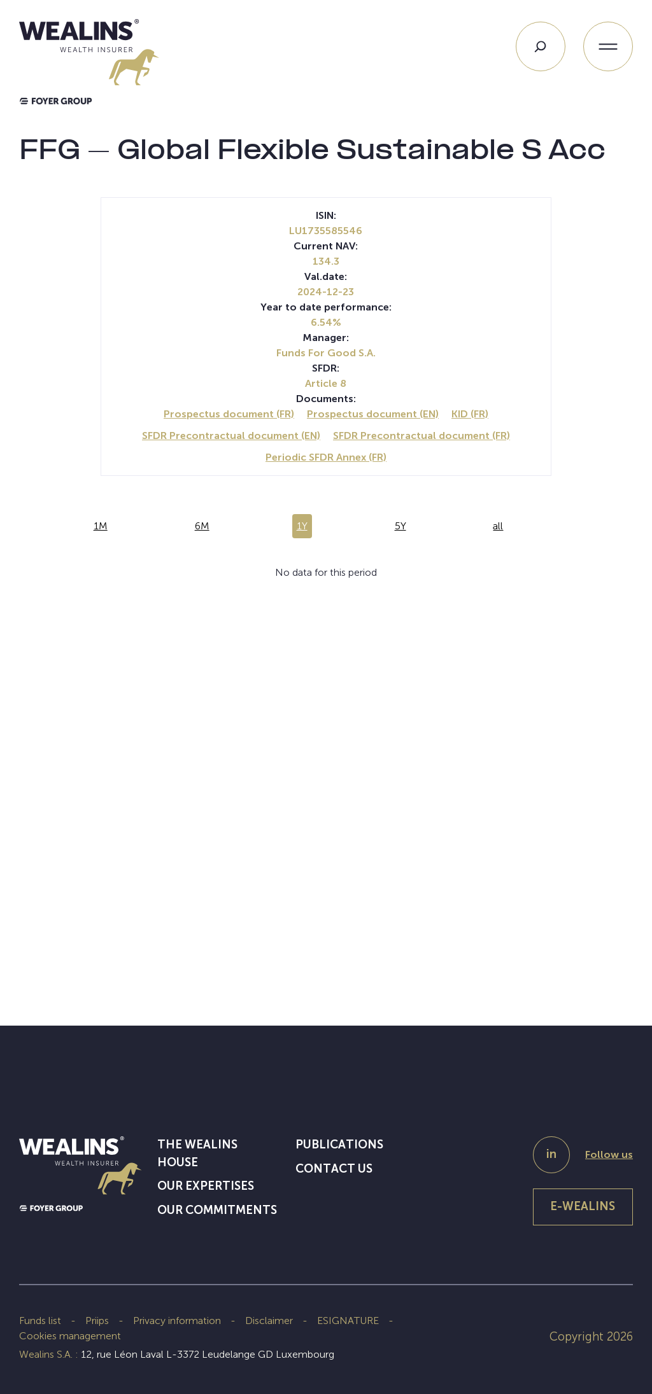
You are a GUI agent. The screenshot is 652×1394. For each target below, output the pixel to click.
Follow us (609, 1154)
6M (202, 526)
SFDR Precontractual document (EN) (231, 435)
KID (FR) (469, 414)
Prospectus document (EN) (373, 414)
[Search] (540, 46)
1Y (302, 526)
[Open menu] (608, 46)
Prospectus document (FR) (229, 414)
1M (101, 526)
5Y (400, 526)
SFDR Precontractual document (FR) (421, 435)
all (498, 526)
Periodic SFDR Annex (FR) (326, 457)
